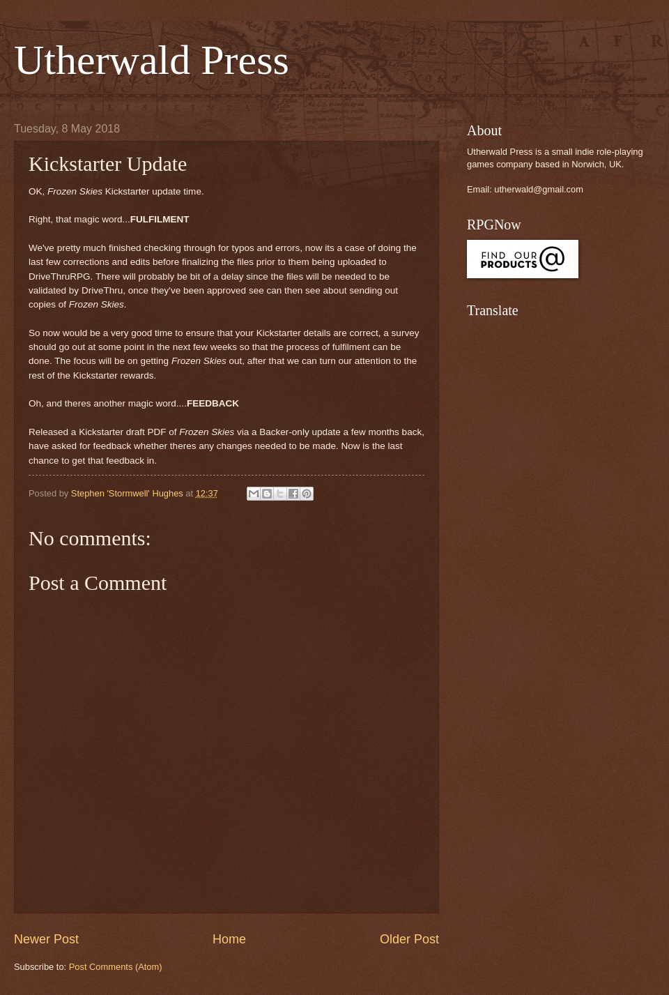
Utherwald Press (151, 60)
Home (229, 939)
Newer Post (46, 939)
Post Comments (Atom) (115, 967)
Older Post (409, 939)
